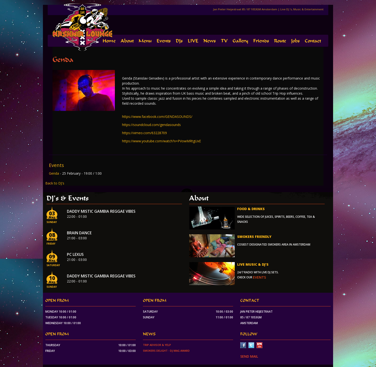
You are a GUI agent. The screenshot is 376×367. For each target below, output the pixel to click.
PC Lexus (75, 254)
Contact (313, 41)
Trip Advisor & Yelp (157, 345)
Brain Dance (79, 232)
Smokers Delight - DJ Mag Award (166, 350)
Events (164, 41)
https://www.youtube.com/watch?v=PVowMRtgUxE (161, 141)
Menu (145, 41)
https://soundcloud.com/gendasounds (151, 124)
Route (280, 41)
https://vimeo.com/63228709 (144, 133)
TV (224, 41)
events (259, 277)
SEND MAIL (249, 356)
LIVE (193, 41)
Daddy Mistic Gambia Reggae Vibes (101, 211)
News (209, 41)
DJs (179, 41)
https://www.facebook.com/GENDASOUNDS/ (157, 116)
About (127, 41)
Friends (261, 41)
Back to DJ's (54, 183)
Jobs (295, 41)
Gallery (240, 41)
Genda (54, 173)
